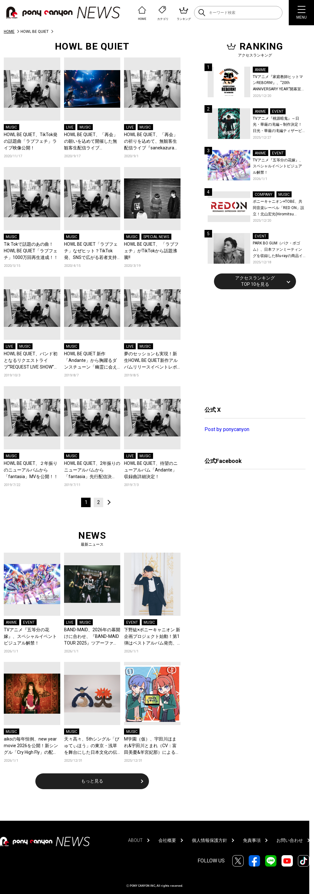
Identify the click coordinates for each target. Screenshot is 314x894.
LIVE (70, 127)
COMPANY (263, 194)
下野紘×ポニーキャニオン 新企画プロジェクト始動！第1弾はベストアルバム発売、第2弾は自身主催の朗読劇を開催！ (152, 636)
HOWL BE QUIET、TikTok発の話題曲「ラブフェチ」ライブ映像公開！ (30, 141)
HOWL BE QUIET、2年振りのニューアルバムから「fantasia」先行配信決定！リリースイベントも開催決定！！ (92, 470)
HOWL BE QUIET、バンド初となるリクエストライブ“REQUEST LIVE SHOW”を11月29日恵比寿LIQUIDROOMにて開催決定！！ (31, 360)
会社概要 (167, 840)
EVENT (29, 622)
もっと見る (92, 780)
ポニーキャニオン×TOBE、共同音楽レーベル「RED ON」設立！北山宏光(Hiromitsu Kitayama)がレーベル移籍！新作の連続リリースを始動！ (279, 208)
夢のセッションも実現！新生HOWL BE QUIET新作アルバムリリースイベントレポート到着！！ (151, 360)
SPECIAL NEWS (156, 237)
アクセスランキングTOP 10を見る (255, 281)
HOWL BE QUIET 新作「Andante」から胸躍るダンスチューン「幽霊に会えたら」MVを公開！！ (90, 360)
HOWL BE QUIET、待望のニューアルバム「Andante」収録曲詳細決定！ (151, 470)
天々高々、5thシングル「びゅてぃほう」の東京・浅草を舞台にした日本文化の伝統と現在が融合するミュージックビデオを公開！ (91, 746)
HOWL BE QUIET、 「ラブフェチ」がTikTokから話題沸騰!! (151, 251)
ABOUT (135, 840)
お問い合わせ (289, 840)
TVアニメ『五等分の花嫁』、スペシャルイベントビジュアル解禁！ (30, 636)
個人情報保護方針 (209, 840)
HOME (9, 31)
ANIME (11, 622)
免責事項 (252, 840)
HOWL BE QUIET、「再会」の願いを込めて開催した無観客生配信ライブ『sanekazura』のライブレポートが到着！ (91, 141)
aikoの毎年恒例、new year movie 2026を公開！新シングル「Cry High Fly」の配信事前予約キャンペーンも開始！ (31, 746)
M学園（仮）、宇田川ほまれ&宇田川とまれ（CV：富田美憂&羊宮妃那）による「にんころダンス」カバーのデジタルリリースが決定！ (150, 746)
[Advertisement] (251, 346)
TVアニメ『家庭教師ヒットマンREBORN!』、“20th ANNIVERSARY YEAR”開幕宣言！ (278, 84)
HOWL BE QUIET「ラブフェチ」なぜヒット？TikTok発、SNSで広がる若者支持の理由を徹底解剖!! (91, 251)
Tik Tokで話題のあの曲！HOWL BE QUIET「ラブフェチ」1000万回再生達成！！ (31, 251)
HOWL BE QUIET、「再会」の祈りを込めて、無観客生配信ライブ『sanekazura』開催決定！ (151, 141)
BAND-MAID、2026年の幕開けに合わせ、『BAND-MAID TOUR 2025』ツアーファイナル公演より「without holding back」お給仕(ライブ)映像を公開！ (92, 636)
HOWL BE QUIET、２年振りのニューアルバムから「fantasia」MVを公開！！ (31, 470)
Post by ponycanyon (226, 429)
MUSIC (11, 127)
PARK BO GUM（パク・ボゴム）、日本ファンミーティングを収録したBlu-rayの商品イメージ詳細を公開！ (278, 250)
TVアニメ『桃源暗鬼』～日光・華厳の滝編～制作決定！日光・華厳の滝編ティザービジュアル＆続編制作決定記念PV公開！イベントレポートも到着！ (278, 125)
